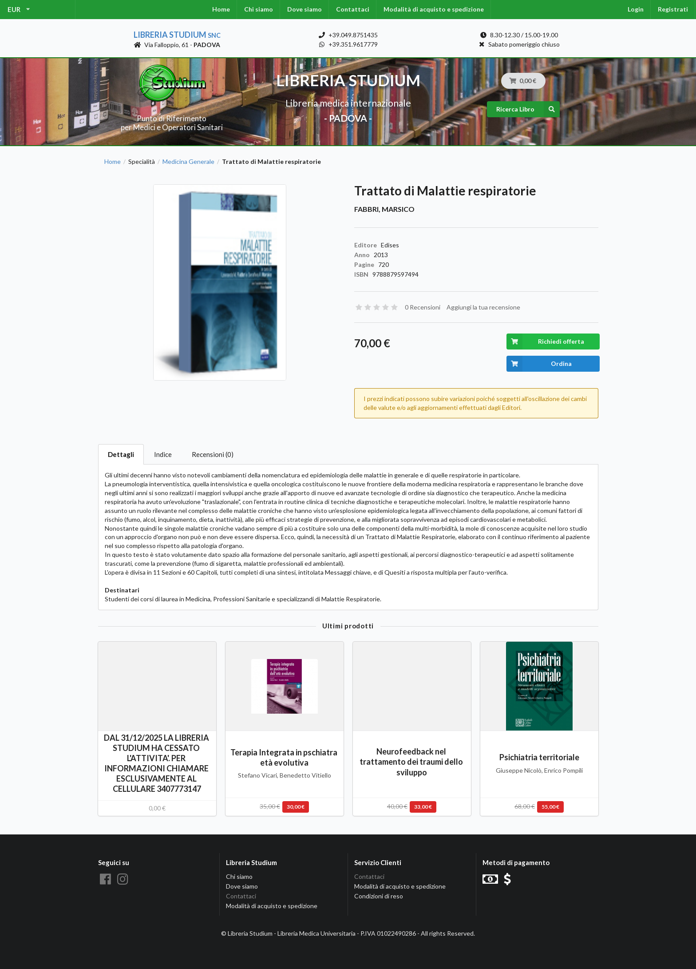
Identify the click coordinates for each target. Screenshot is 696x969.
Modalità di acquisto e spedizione (434, 9)
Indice (163, 454)
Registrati (673, 9)
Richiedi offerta (545, 341)
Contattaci (352, 9)
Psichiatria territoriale (539, 757)
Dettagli (121, 454)
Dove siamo (304, 9)
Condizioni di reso (378, 896)
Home (221, 9)
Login (636, 9)
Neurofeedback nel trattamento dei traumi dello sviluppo (412, 762)
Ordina (539, 364)
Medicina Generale (188, 162)
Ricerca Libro (528, 109)
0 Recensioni (422, 307)
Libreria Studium (177, 35)
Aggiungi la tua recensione (483, 307)
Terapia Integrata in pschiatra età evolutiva (284, 757)
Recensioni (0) (212, 454)
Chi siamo (258, 9)
